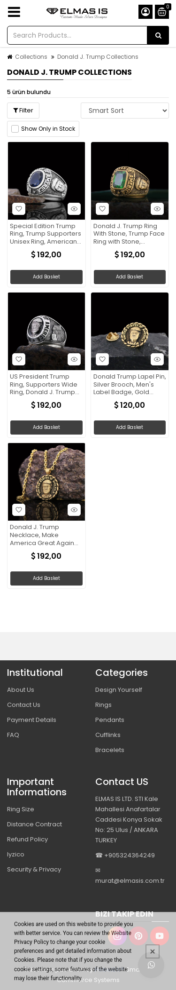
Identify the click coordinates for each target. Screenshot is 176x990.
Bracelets (109, 749)
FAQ (13, 734)
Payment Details (31, 719)
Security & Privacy (34, 869)
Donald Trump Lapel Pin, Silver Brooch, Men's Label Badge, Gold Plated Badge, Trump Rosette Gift (129, 385)
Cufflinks (108, 734)
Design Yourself (118, 689)
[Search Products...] (158, 35)
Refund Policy (27, 839)
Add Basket (46, 276)
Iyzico (15, 854)
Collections (31, 57)
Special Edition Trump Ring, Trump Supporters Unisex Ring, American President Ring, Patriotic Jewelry (45, 234)
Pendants (109, 719)
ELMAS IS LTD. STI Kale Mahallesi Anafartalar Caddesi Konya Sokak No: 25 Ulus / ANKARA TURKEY (128, 819)
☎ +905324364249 (125, 855)
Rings (103, 704)
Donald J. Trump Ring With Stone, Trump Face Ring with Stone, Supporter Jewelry (129, 234)
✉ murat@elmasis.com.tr (130, 875)
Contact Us (23, 704)
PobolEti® (109, 969)
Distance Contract (34, 824)
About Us (20, 689)
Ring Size (20, 809)
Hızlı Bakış (73, 209)
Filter (23, 110)
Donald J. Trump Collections (97, 57)
